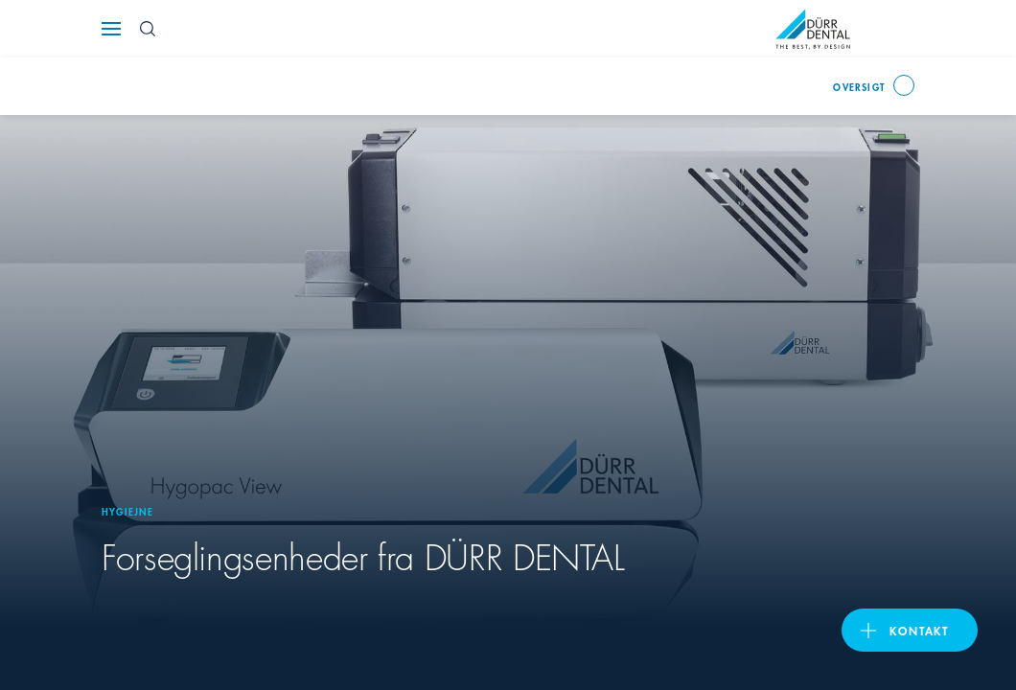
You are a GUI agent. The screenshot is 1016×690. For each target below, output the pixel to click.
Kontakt (919, 630)
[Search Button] (147, 29)
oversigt (859, 86)
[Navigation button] (111, 28)
